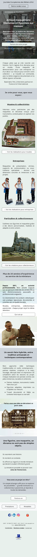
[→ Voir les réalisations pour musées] (18, 152)
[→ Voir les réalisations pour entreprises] (18, 209)
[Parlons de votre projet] (18, 44)
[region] (18, 4)
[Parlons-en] (18, 498)
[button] (2, 12)
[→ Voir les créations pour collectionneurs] (18, 265)
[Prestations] (9, 506)
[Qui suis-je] (18, 314)
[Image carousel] (18, 421)
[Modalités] (27, 506)
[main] (18, 23)
